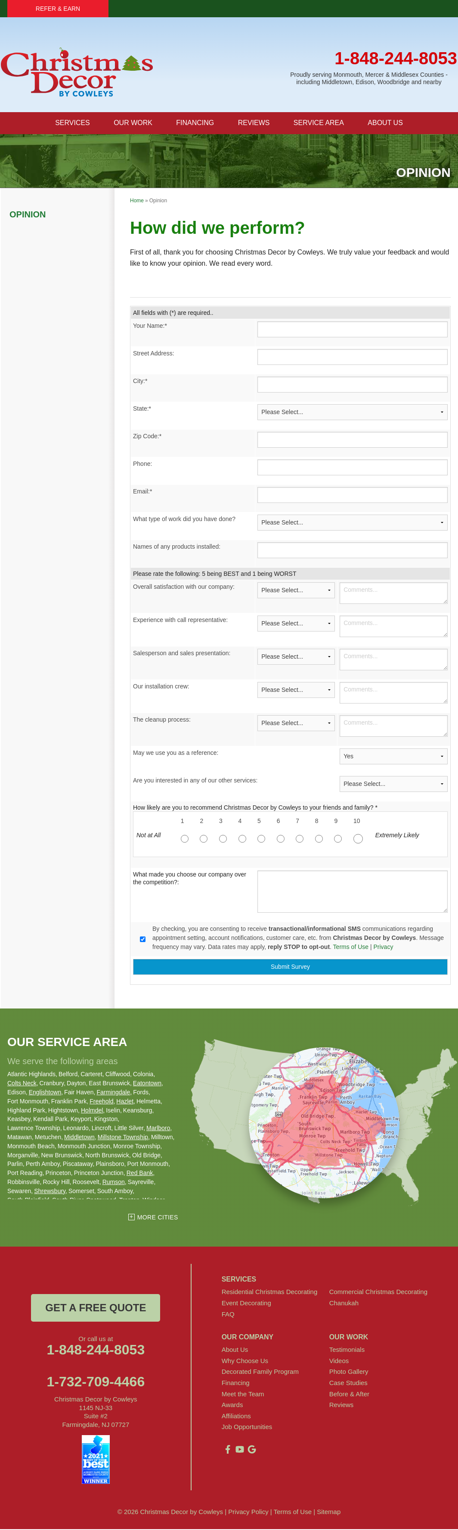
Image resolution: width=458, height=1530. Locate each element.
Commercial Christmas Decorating (378, 1292)
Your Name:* (150, 326)
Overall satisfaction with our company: (184, 587)
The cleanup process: (162, 719)
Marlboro (158, 1128)
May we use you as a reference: (175, 753)
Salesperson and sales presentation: (181, 653)
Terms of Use (350, 947)
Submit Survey (290, 967)
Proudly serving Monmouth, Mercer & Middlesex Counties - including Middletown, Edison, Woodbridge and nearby (369, 78)
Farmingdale (113, 1092)
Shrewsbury (49, 1191)
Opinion (27, 215)
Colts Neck (22, 1083)
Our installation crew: (161, 686)
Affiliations (236, 1416)
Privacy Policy (248, 1512)
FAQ (228, 1314)
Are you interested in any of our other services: (195, 780)
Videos (339, 1361)
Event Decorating (246, 1303)
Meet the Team (243, 1394)
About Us (235, 1350)
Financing (236, 1383)
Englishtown (45, 1092)
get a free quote (95, 1308)
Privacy (383, 947)
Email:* (142, 491)
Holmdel (92, 1110)
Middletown (79, 1137)
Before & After (349, 1394)
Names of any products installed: (176, 547)
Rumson (113, 1182)
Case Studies (348, 1383)
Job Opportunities (247, 1427)
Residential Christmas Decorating (270, 1292)
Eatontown (147, 1083)
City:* (140, 381)
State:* (142, 408)
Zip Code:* (147, 436)
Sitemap (328, 1512)
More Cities (157, 1218)
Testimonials (347, 1350)
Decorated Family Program (260, 1372)
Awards (232, 1405)
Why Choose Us (245, 1361)
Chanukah (344, 1303)
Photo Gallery (348, 1372)
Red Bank (140, 1173)
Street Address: (153, 353)
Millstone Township (123, 1137)
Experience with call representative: (180, 620)
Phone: (142, 464)
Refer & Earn (58, 8)
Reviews (341, 1405)
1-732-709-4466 (95, 1382)
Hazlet (124, 1101)
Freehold (101, 1101)
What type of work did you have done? (184, 519)
